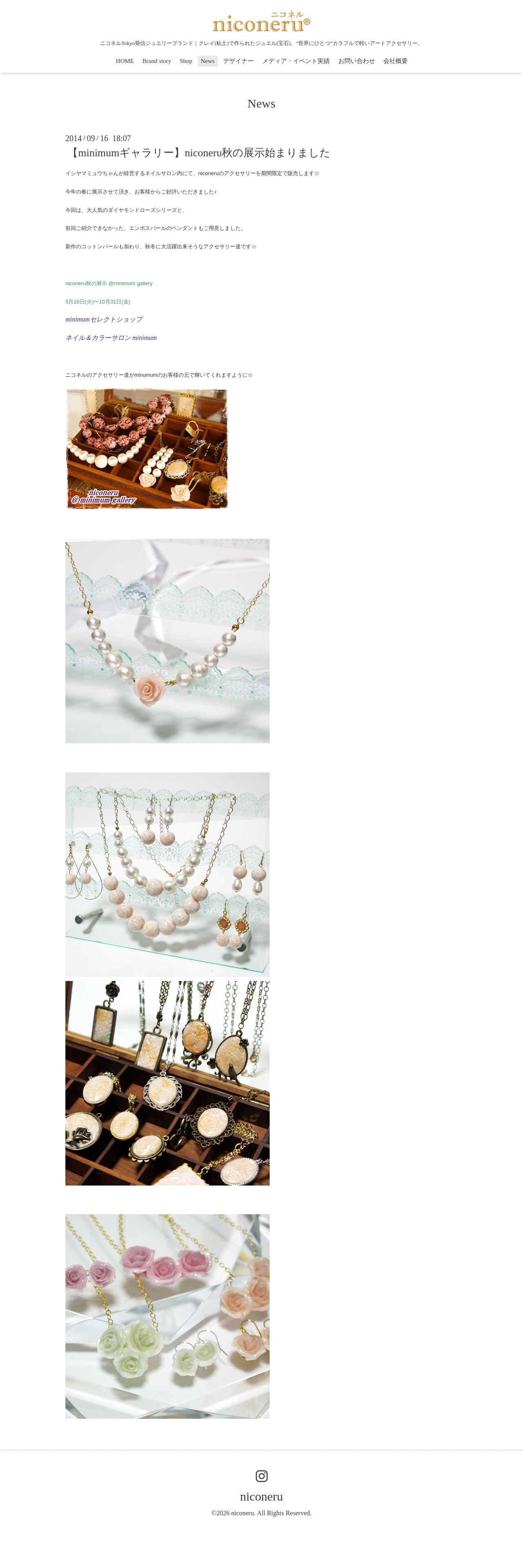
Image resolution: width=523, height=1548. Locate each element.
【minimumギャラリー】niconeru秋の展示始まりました (199, 153)
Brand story (156, 61)
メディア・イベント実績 (296, 61)
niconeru (261, 1496)
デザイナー (238, 61)
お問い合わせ (356, 61)
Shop (186, 61)
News (208, 61)
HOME (125, 61)
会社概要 (395, 61)
